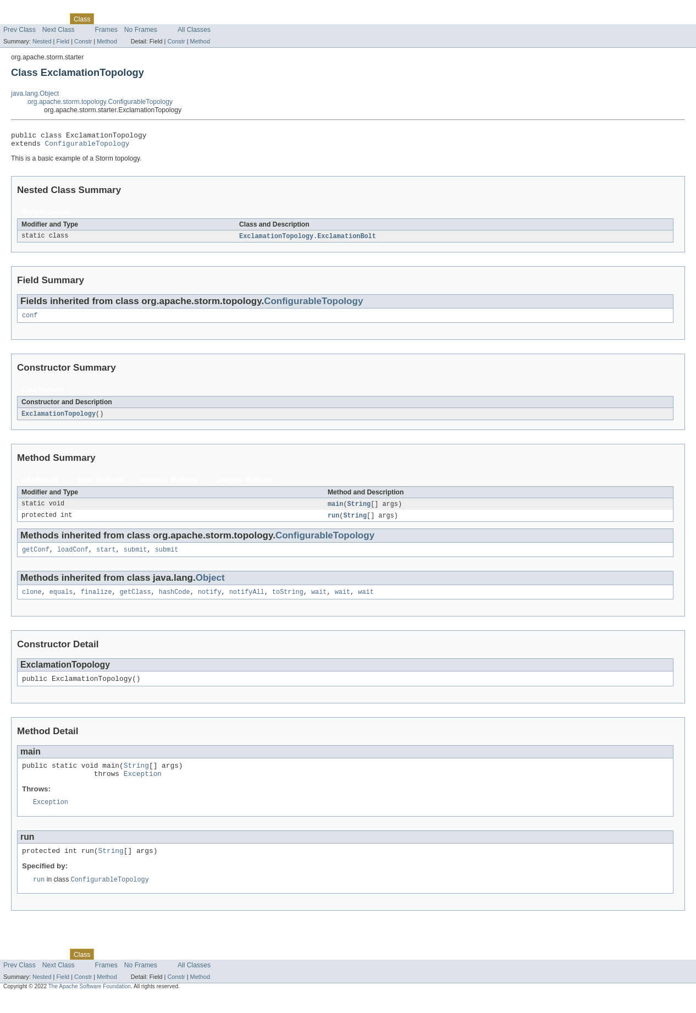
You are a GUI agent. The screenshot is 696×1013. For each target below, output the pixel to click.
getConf (35, 557)
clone (32, 600)
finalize (96, 600)
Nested (42, 41)
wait (319, 600)
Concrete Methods (243, 485)
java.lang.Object (35, 93)
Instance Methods (169, 485)
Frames (106, 30)
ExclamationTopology (58, 419)
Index (188, 19)
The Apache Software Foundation (89, 1003)
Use (106, 19)
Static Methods (100, 485)
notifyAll (246, 600)
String (359, 509)
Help (210, 19)
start (106, 557)
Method (107, 41)
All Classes (194, 30)
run (333, 521)
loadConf (73, 557)
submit (135, 557)
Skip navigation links (30, 9)
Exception (143, 787)
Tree (125, 19)
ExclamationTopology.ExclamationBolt (307, 239)
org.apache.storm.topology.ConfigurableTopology (100, 102)
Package (51, 19)
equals (61, 600)
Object (210, 585)
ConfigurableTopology (87, 146)
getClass (135, 600)
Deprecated (156, 19)
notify (210, 600)
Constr (83, 41)
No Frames (140, 30)
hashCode (174, 600)
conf (29, 320)
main (335, 509)
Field (62, 41)
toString (287, 600)
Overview (17, 19)
